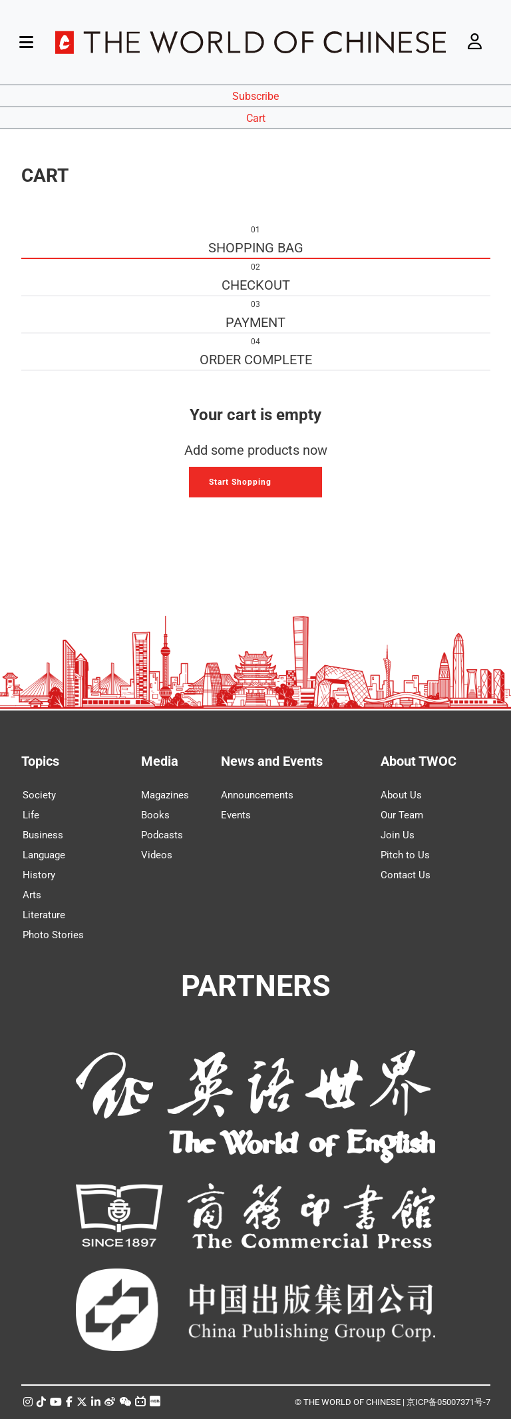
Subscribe (255, 96)
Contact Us (405, 875)
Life (31, 815)
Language (44, 855)
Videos (156, 855)
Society (39, 795)
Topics (40, 761)
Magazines (165, 795)
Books (155, 815)
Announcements (257, 795)
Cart (255, 118)
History (39, 875)
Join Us (398, 835)
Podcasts (162, 835)
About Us (401, 795)
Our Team (402, 815)
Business (43, 835)
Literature (44, 915)
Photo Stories (53, 935)
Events (236, 815)
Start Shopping (240, 482)
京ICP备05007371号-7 (448, 1402)
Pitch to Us (405, 855)
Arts (32, 895)
